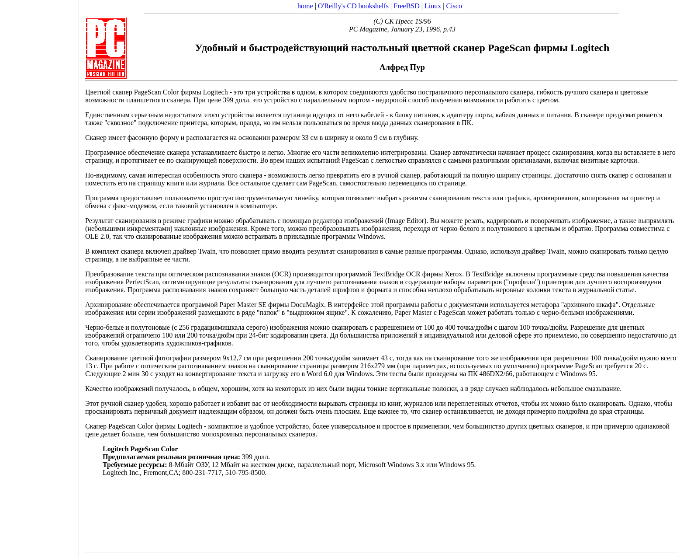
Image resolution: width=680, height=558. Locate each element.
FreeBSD (407, 6)
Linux (433, 6)
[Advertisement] (39, 276)
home (305, 6)
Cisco (454, 6)
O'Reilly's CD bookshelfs (353, 6)
